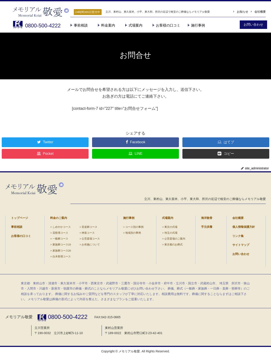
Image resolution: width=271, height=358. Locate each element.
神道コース (87, 234)
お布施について (90, 246)
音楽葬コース (89, 228)
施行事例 (198, 25)
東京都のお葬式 (173, 246)
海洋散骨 (206, 219)
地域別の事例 (133, 234)
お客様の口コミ (168, 25)
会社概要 (260, 12)
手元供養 (206, 228)
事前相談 (81, 25)
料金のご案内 (58, 219)
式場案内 (135, 25)
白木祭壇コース (61, 257)
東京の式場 (170, 228)
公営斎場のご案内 (174, 240)
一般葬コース (60, 240)
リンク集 (238, 237)
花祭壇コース (60, 234)
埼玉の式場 (170, 234)
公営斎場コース (90, 240)
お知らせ (242, 12)
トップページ (19, 219)
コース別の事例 (134, 228)
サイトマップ (240, 246)
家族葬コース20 (61, 251)
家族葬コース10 (61, 246)
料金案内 (108, 25)
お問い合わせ (240, 255)
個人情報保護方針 (243, 228)
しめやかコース (61, 228)
